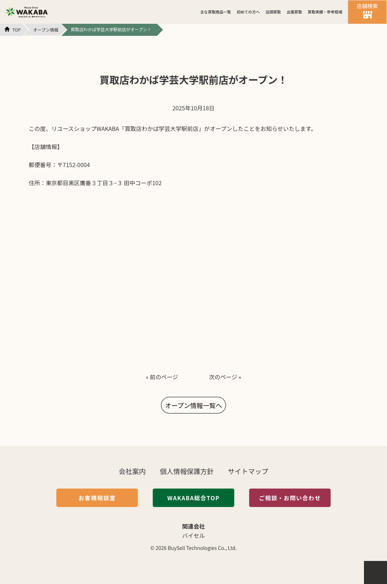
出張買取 (294, 12)
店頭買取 (273, 12)
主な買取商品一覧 (215, 12)
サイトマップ (248, 471)
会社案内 (132, 471)
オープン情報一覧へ (193, 405)
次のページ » (225, 377)
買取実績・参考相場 (325, 12)
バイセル (193, 535)
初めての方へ (248, 12)
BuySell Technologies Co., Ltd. (202, 547)
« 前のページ (162, 377)
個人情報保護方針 (187, 471)
